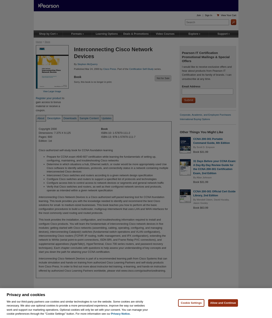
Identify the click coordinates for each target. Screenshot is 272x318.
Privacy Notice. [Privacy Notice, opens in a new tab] (120, 315)
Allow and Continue (223, 303)
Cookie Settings (191, 303)
